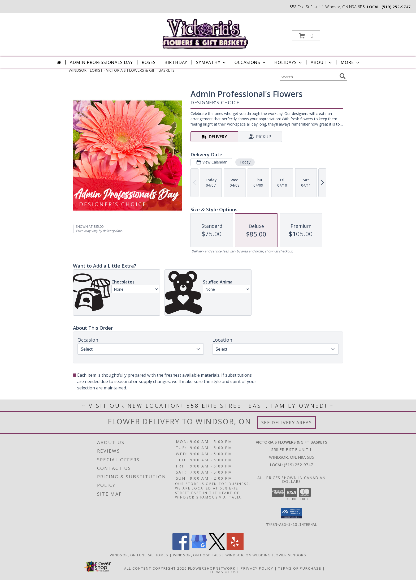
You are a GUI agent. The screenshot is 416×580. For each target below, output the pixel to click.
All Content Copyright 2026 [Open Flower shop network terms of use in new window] (155, 568)
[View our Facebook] (180, 548)
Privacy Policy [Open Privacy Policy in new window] (257, 568)
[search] (342, 76)
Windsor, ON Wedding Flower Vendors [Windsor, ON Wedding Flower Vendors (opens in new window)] (266, 555)
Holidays (288, 62)
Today (245, 162)
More (350, 62)
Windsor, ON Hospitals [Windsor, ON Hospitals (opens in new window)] (197, 555)
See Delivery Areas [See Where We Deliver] (286, 422)
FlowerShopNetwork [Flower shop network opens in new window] (212, 568)
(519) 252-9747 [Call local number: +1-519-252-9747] (396, 6)
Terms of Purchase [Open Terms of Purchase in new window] (299, 568)
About (322, 62)
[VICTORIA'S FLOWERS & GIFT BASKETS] (207, 31)
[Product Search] (308, 76)
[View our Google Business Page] (198, 548)
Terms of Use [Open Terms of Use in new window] (224, 571)
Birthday (175, 62)
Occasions (251, 62)
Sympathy (211, 62)
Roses (149, 62)
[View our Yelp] (235, 548)
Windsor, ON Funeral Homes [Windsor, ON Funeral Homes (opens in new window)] (139, 555)
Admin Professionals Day (101, 62)
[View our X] (217, 548)
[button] (306, 36)
